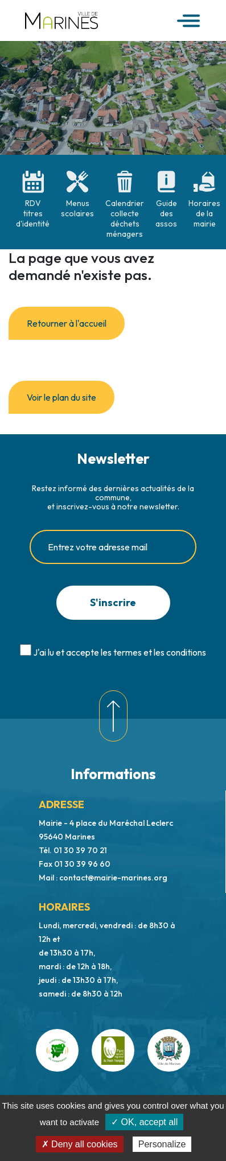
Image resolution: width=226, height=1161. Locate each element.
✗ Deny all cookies (80, 1144)
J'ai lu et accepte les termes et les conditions (119, 652)
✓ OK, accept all (144, 1122)
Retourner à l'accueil (66, 323)
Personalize (162, 1144)
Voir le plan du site (61, 397)
